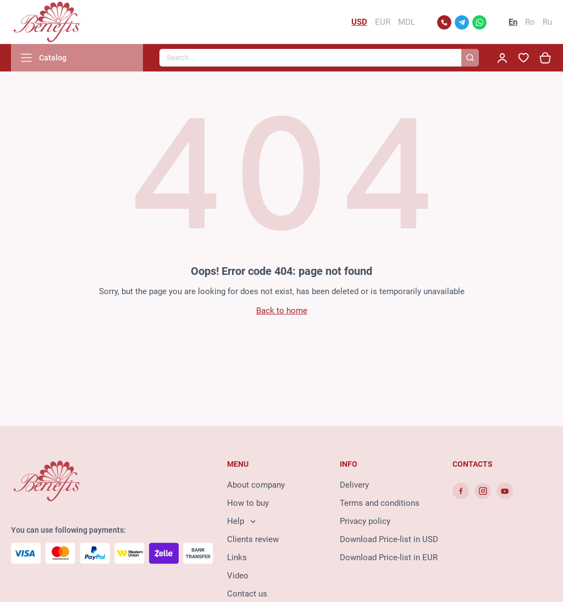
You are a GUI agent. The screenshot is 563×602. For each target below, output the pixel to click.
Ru (547, 22)
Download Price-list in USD (389, 539)
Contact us (247, 594)
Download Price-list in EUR (389, 557)
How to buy (248, 503)
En (513, 22)
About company (256, 485)
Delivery (354, 485)
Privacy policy (365, 521)
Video (238, 576)
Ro (530, 22)
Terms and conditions (380, 503)
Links (237, 557)
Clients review (253, 539)
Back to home (281, 311)
